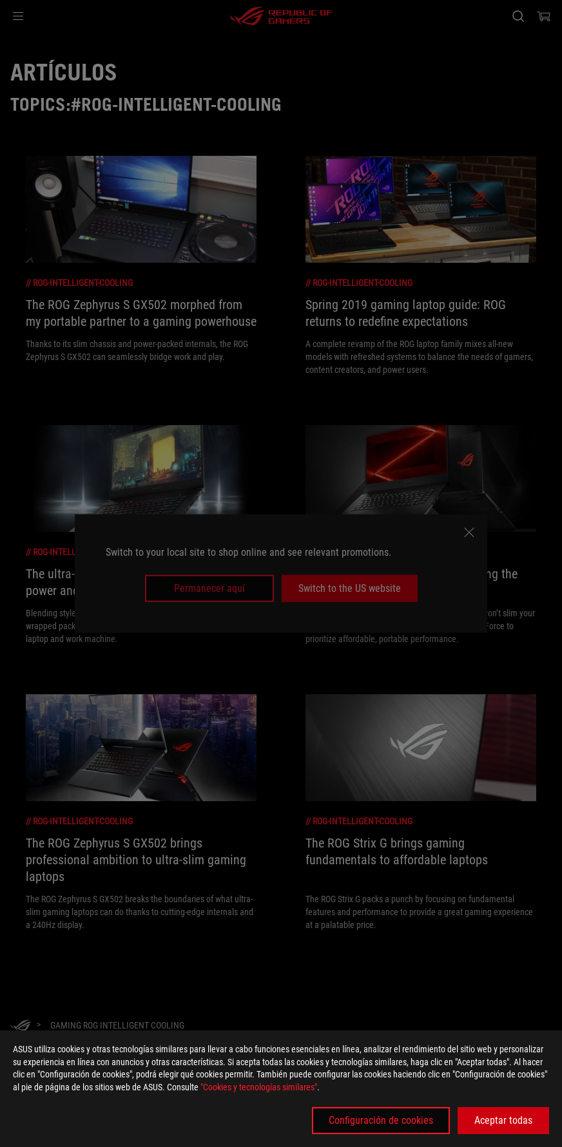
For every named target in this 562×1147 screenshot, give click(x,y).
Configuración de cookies (381, 1120)
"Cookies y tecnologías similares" (258, 1087)
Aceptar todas (503, 1120)
